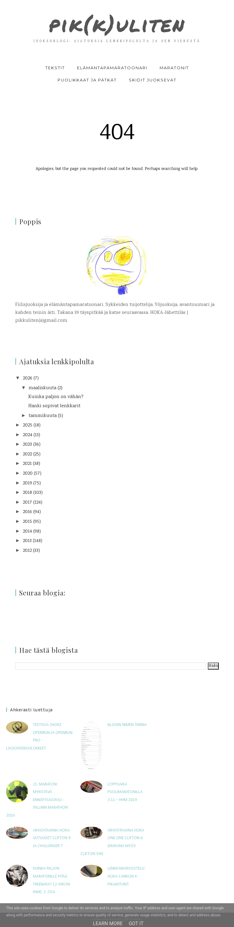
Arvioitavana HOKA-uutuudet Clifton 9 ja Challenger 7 (52, 838)
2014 (27, 531)
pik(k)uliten (117, 23)
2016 (27, 512)
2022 (27, 454)
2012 (27, 550)
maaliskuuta (42, 388)
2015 (27, 521)
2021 (27, 463)
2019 (27, 483)
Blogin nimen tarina (127, 725)
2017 (27, 502)
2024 (27, 435)
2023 (27, 444)
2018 (27, 492)
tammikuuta (43, 415)
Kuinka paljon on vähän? (55, 397)
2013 (27, 540)
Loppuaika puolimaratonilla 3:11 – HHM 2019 (125, 792)
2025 (27, 425)
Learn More (107, 923)
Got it (136, 923)
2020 (28, 473)
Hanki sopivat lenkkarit (54, 406)
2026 (27, 378)
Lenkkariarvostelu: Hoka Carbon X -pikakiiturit (126, 876)
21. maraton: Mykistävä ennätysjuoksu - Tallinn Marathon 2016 (37, 799)
